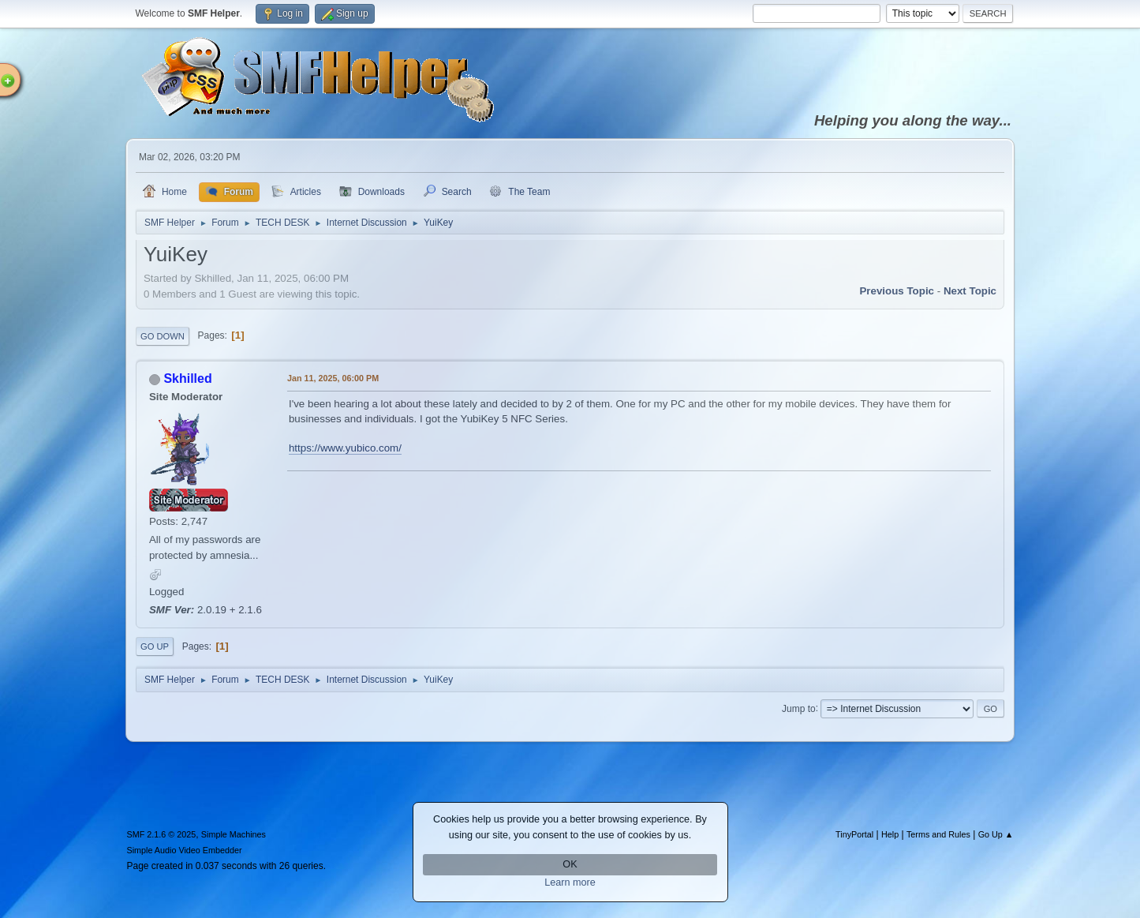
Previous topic (896, 291)
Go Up (154, 646)
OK (570, 864)
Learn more (570, 882)
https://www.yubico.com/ (345, 448)
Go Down (162, 336)
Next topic (970, 291)
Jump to (799, 708)
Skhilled (187, 378)
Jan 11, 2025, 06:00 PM (333, 378)
